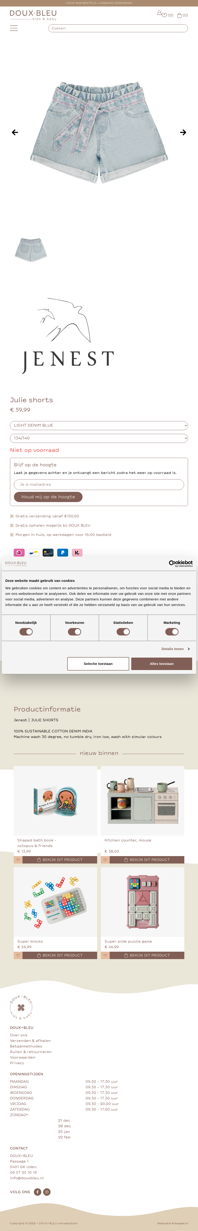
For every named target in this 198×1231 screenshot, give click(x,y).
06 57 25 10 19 (23, 1172)
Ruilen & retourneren (31, 1052)
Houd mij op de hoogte (48, 497)
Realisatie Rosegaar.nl (172, 1223)
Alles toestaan (162, 664)
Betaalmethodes (26, 1046)
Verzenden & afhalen (30, 1040)
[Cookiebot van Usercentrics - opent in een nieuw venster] (172, 563)
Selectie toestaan (98, 664)
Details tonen (173, 649)
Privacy (17, 1063)
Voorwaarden (22, 1057)
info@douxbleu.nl (27, 1178)
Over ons (18, 1035)
